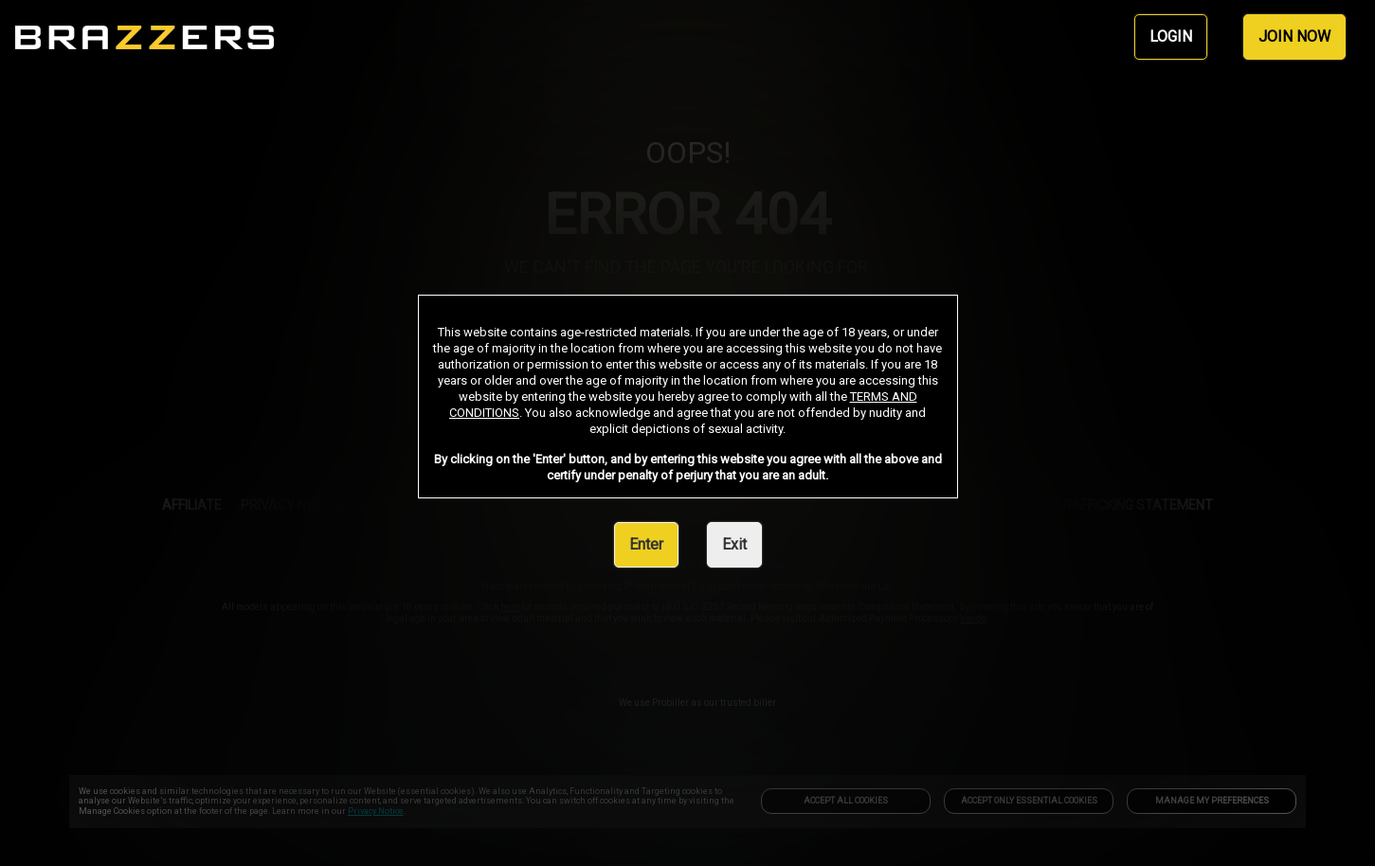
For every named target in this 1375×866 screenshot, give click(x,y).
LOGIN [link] (1170, 36)
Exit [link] (734, 544)
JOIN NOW (1294, 36)
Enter (646, 544)
